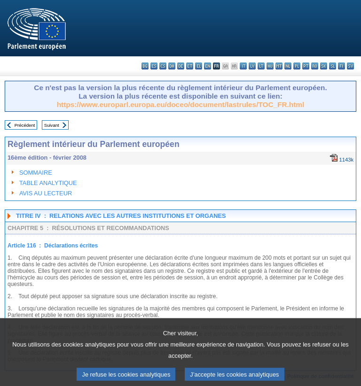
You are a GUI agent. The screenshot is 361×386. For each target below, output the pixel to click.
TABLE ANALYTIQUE (48, 182)
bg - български (145, 65)
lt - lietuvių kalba (261, 65)
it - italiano (243, 65)
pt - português (305, 65)
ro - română (314, 65)
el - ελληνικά (198, 65)
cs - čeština (162, 65)
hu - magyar (270, 65)
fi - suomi (341, 65)
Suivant (51, 125)
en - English (207, 65)
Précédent (25, 125)
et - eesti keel (189, 65)
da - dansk (171, 65)
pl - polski (296, 65)
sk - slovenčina (323, 65)
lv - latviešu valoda (252, 65)
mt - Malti (279, 65)
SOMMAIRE (35, 172)
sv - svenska (350, 65)
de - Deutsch (180, 65)
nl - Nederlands (287, 65)
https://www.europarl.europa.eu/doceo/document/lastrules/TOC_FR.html (181, 104)
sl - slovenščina (332, 65)
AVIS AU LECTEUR (45, 193)
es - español (153, 65)
